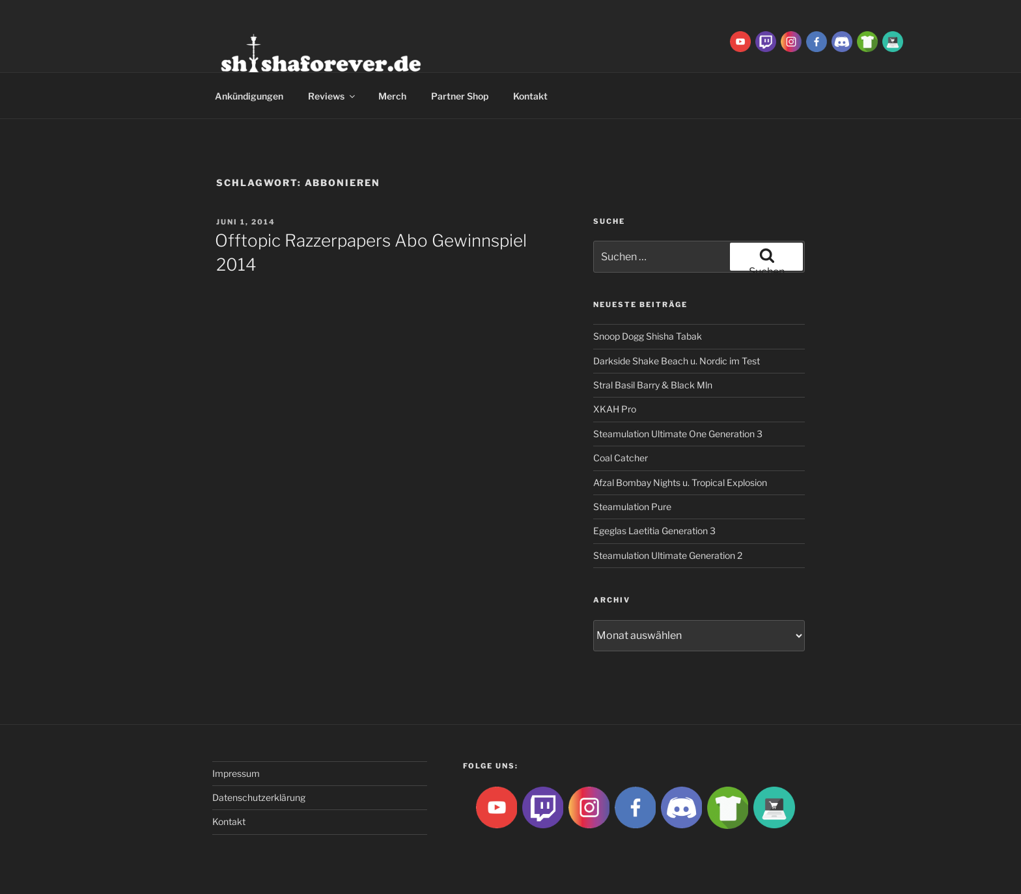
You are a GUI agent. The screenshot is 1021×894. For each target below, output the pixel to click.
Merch (392, 96)
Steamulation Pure (632, 506)
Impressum (236, 773)
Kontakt (530, 96)
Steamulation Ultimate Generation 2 (667, 555)
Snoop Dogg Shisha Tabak (647, 336)
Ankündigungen (249, 96)
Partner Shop (459, 96)
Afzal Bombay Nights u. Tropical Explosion (680, 482)
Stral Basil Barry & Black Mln (652, 384)
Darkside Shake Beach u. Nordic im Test (676, 360)
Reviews (332, 96)
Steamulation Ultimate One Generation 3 (677, 433)
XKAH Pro (614, 408)
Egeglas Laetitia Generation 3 (654, 530)
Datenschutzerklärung (258, 797)
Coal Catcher (620, 457)
